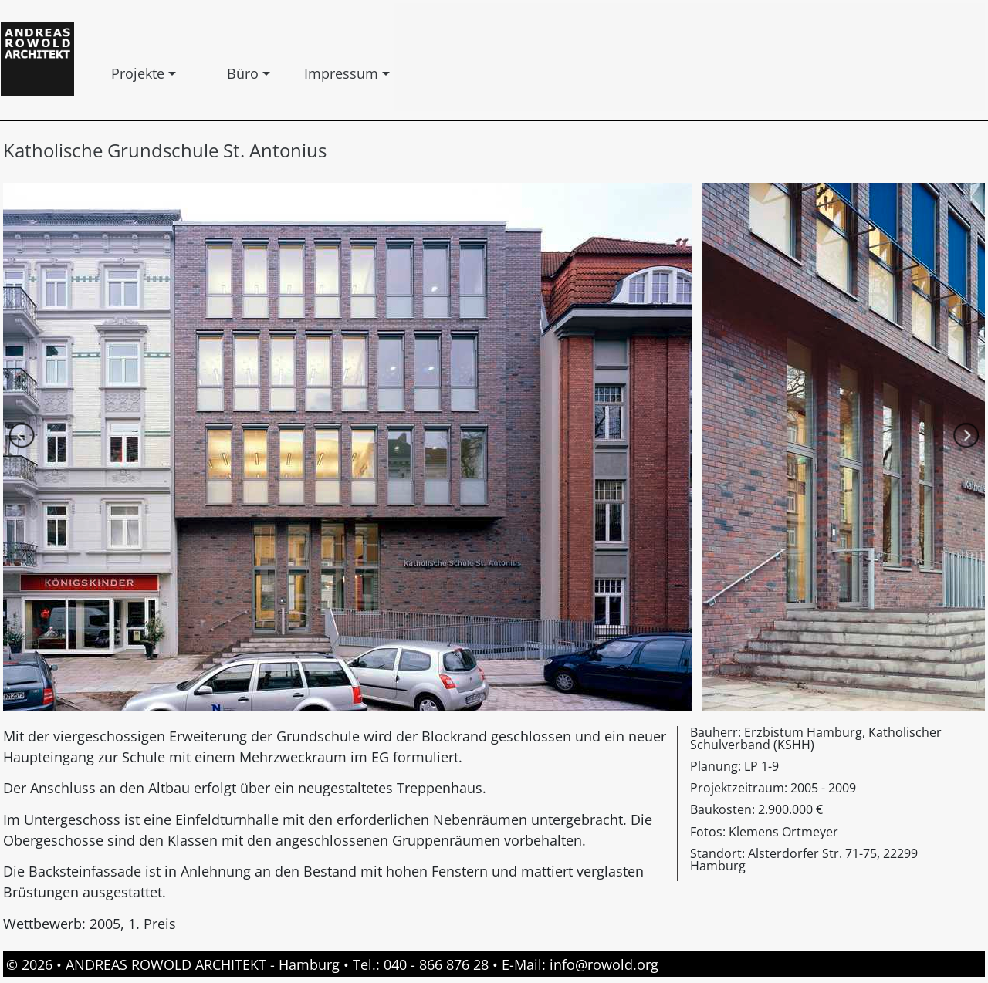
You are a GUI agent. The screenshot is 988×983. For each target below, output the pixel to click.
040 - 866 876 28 (436, 964)
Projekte (114, 73)
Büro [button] (230, 73)
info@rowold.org (604, 964)
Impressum (307, 73)
